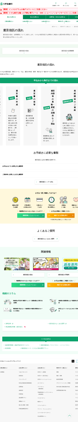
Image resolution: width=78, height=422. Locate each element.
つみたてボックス (23, 372)
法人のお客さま (34, 17)
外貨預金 (21, 394)
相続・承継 (59, 375)
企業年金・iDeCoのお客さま (57, 17)
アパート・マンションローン (45, 409)
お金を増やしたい (23, 367)
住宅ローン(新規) (42, 372)
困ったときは (66, 5)
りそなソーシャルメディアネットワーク (10, 361)
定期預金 (21, 386)
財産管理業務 (59, 379)
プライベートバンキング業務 (63, 383)
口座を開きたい (3, 367)
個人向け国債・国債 (23, 405)
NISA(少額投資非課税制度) (25, 383)
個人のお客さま (11, 17)
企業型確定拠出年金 (61, 390)
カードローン (41, 383)
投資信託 (21, 375)
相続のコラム (9, 293)
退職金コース (22, 401)
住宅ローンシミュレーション (45, 379)
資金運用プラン (22, 397)
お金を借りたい (41, 367)
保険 (57, 372)
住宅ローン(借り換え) (43, 375)
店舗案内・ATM (55, 5)
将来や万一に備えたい (61, 367)
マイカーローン (41, 398)
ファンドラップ (22, 379)
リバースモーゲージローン (44, 412)
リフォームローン (42, 405)
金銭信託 (21, 390)
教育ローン (40, 401)
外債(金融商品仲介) (23, 408)
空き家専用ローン (42, 416)
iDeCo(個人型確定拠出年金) (63, 386)
